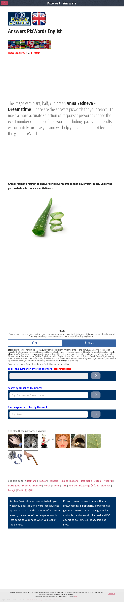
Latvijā (11, 490)
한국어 (29, 490)
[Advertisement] (62, 80)
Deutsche (86, 480)
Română (31, 480)
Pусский (108, 480)
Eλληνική (84, 485)
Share (89, 343)
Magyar (42, 480)
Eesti (20, 490)
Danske (37, 485)
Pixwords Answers (18, 53)
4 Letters (35, 53)
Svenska (26, 485)
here (75, 596)
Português (14, 485)
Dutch (97, 480)
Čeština (95, 485)
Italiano (64, 480)
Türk (64, 485)
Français (53, 480)
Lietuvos (106, 485)
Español (74, 480)
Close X (111, 593)
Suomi (55, 485)
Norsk (46, 485)
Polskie (72, 485)
